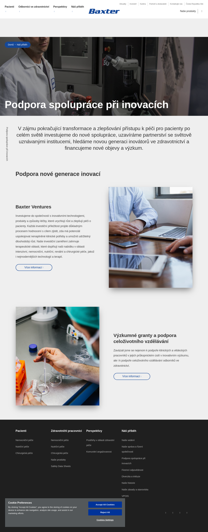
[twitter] (180, 512)
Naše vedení (128, 440)
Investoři (133, 4)
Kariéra (143, 4)
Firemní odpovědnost (132, 470)
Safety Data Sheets (61, 466)
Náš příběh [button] (77, 6)
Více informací (33, 267)
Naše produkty (188, 11)
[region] (65, 512)
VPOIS (125, 496)
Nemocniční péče (24, 440)
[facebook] (173, 512)
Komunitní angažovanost (99, 451)
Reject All (105, 512)
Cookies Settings (105, 520)
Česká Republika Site (194, 4)
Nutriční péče (22, 446)
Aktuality (122, 4)
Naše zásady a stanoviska (135, 489)
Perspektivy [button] (60, 6)
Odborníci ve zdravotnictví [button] (33, 6)
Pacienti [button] (9, 6)
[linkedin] (166, 512)
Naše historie (128, 483)
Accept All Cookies (105, 504)
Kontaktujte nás (176, 4)
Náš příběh (22, 44)
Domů (11, 44)
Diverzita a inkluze (131, 476)
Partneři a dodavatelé (157, 4)
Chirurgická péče (24, 453)
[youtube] (187, 512)
